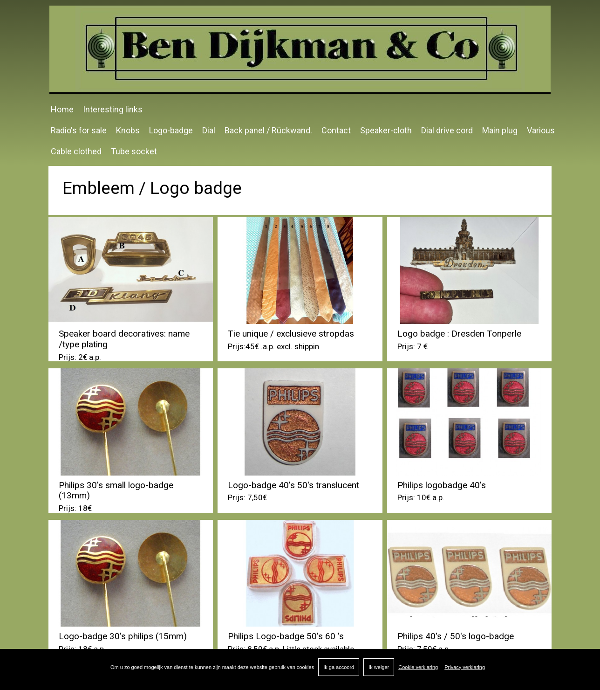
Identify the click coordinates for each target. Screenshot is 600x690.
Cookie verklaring (418, 667)
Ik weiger (378, 667)
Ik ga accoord (338, 667)
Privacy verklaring (464, 667)
